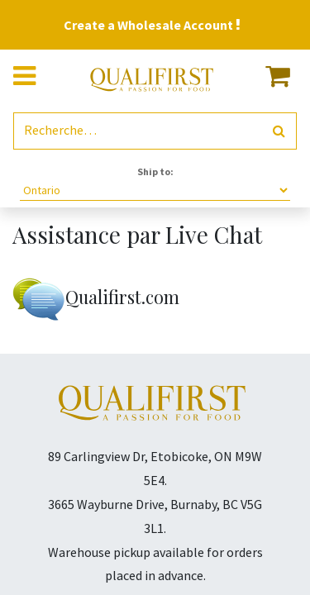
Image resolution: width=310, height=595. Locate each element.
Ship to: (155, 171)
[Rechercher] (279, 131)
